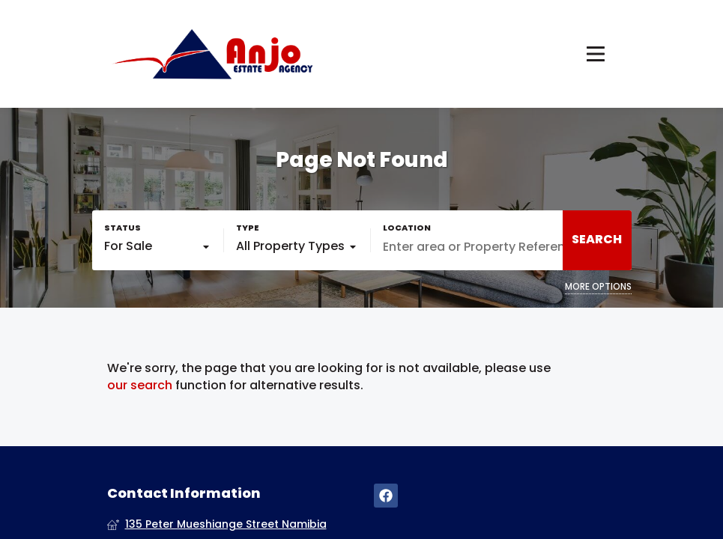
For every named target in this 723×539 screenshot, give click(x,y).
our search (139, 385)
